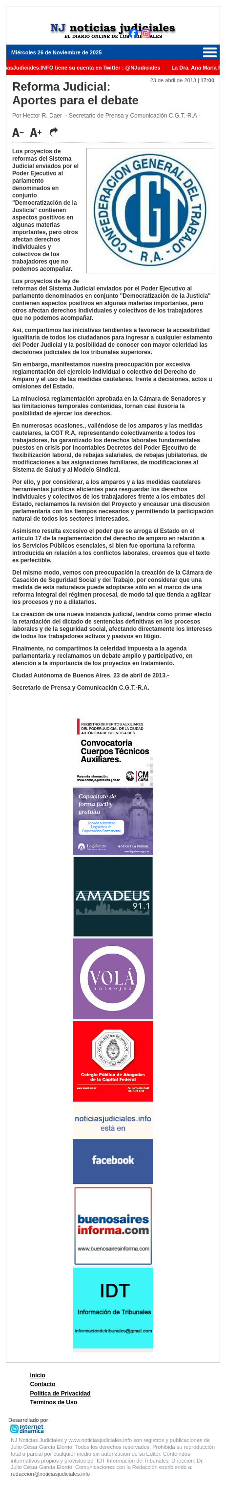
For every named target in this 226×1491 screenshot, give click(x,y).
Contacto (43, 1384)
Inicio (37, 1375)
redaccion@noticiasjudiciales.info (50, 1474)
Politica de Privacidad (60, 1393)
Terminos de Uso (53, 1402)
